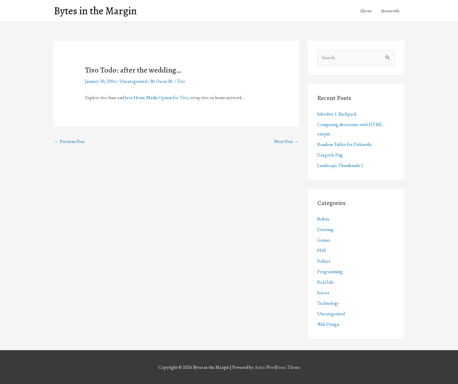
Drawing (325, 229)
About (366, 11)
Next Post (286, 141)
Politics (323, 261)
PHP (321, 250)
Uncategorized (133, 81)
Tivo (181, 81)
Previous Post (69, 141)
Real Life (325, 282)
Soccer (323, 293)
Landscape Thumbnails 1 (340, 165)
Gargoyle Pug (330, 155)
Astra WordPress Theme (277, 367)
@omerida (390, 11)
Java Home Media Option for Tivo (156, 97)
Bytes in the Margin (95, 11)
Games (323, 240)
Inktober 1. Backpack (337, 114)
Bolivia (323, 219)
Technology (328, 303)
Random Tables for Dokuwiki (344, 144)
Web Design (328, 324)
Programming (330, 271)
